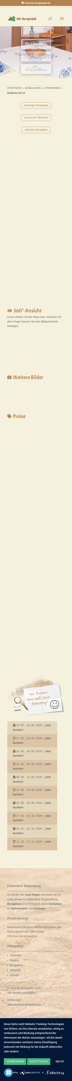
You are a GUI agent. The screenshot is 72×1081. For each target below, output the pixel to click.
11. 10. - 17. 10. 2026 (29, 841)
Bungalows (33, 88)
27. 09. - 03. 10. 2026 (29, 815)
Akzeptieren (38, 1061)
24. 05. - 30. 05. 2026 (29, 751)
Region (14, 960)
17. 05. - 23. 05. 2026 (29, 738)
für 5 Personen (36, 56)
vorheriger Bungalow (36, 105)
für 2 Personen (36, 31)
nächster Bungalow (36, 129)
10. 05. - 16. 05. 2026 (29, 725)
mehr (60, 1061)
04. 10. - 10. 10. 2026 (29, 828)
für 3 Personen (36, 44)
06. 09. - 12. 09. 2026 (29, 777)
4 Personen (52, 88)
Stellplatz (15, 970)
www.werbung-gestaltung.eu (24, 1004)
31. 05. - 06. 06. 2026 (29, 764)
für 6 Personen (36, 68)
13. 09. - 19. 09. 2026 (29, 789)
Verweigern (15, 1061)
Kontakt (14, 975)
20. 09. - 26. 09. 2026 (29, 802)
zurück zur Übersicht (36, 117)
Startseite (14, 88)
